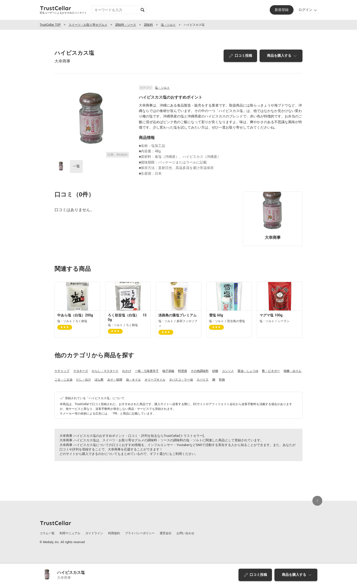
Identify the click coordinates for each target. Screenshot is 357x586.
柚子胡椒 (168, 371)
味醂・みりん (292, 371)
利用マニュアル (70, 533)
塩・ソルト (168, 25)
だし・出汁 (83, 379)
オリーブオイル (155, 379)
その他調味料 (199, 371)
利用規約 (114, 533)
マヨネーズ (80, 371)
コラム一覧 (47, 533)
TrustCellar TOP (50, 25)
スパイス (202, 379)
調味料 (148, 25)
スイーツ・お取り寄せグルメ (88, 25)
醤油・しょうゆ (248, 371)
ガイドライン (94, 533)
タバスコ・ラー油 (181, 379)
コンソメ (228, 371)
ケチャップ (62, 371)
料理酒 (182, 371)
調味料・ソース (125, 25)
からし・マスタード (105, 371)
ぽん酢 (99, 379)
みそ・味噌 (114, 379)
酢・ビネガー (271, 371)
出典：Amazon (117, 154)
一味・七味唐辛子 (147, 371)
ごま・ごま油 (63, 379)
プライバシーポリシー (140, 533)
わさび (126, 371)
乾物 (222, 379)
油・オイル (133, 379)
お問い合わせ (185, 533)
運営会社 (166, 533)
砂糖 (215, 371)
